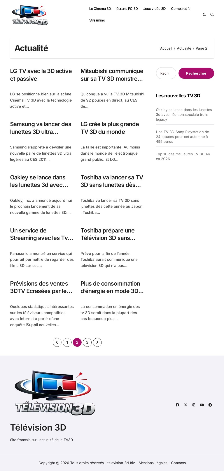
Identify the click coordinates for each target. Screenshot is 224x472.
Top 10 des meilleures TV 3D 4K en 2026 (183, 156)
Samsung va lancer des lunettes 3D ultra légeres (41, 132)
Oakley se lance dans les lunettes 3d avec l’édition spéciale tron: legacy (39, 189)
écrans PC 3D (127, 8)
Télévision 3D (38, 428)
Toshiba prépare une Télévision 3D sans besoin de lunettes (108, 239)
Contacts (178, 464)
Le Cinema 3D (100, 8)
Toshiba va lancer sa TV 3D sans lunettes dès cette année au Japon (108, 189)
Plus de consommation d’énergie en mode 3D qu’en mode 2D (110, 292)
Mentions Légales (153, 464)
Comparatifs (181, 8)
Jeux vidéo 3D (154, 8)
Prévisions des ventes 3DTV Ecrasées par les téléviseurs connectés (40, 292)
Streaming (97, 20)
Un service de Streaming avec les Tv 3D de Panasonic (39, 239)
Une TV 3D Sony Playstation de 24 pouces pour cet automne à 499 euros (182, 137)
